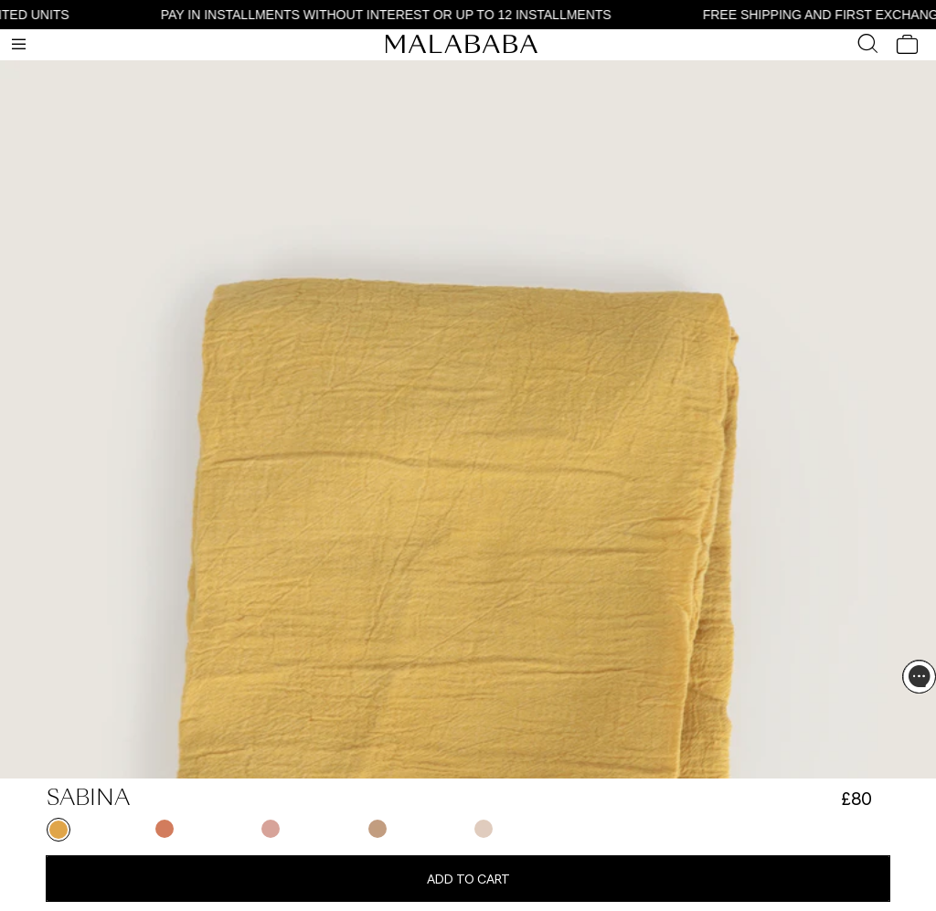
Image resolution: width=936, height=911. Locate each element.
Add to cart (468, 878)
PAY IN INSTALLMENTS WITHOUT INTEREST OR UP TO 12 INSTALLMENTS (390, 14)
